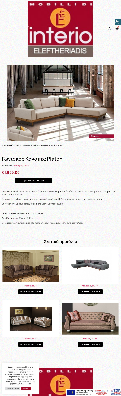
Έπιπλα (19, 145)
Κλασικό (27, 286)
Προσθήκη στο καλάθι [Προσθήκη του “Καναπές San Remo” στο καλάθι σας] (90, 344)
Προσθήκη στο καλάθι (33, 180)
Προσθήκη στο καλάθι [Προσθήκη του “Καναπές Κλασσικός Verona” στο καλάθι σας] (30, 344)
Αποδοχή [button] (26, 388)
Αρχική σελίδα (8, 145)
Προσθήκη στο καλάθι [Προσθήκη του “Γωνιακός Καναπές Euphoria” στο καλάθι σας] (90, 291)
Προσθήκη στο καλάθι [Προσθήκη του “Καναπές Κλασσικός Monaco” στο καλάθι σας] (30, 291)
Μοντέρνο (34, 145)
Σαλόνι (26, 145)
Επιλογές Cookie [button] (12, 388)
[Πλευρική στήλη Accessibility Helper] (118, 22)
